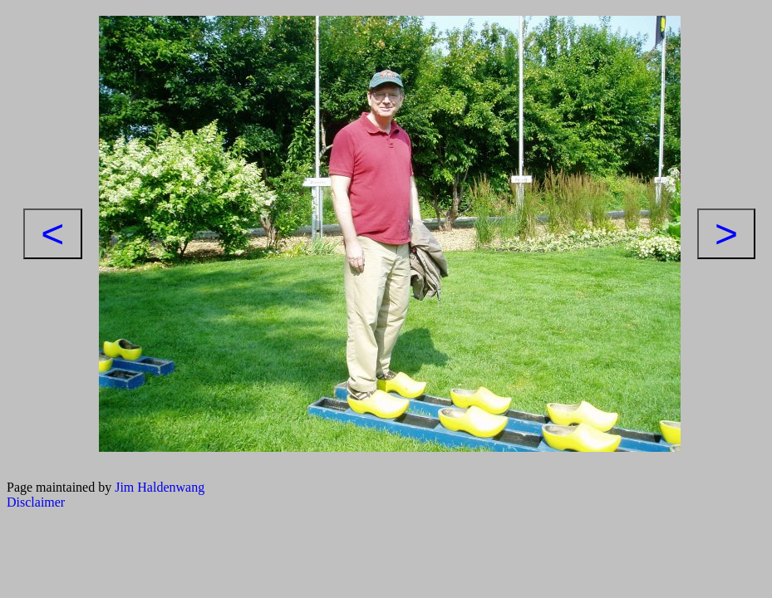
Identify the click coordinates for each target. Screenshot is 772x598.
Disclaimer (36, 502)
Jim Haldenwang (159, 487)
